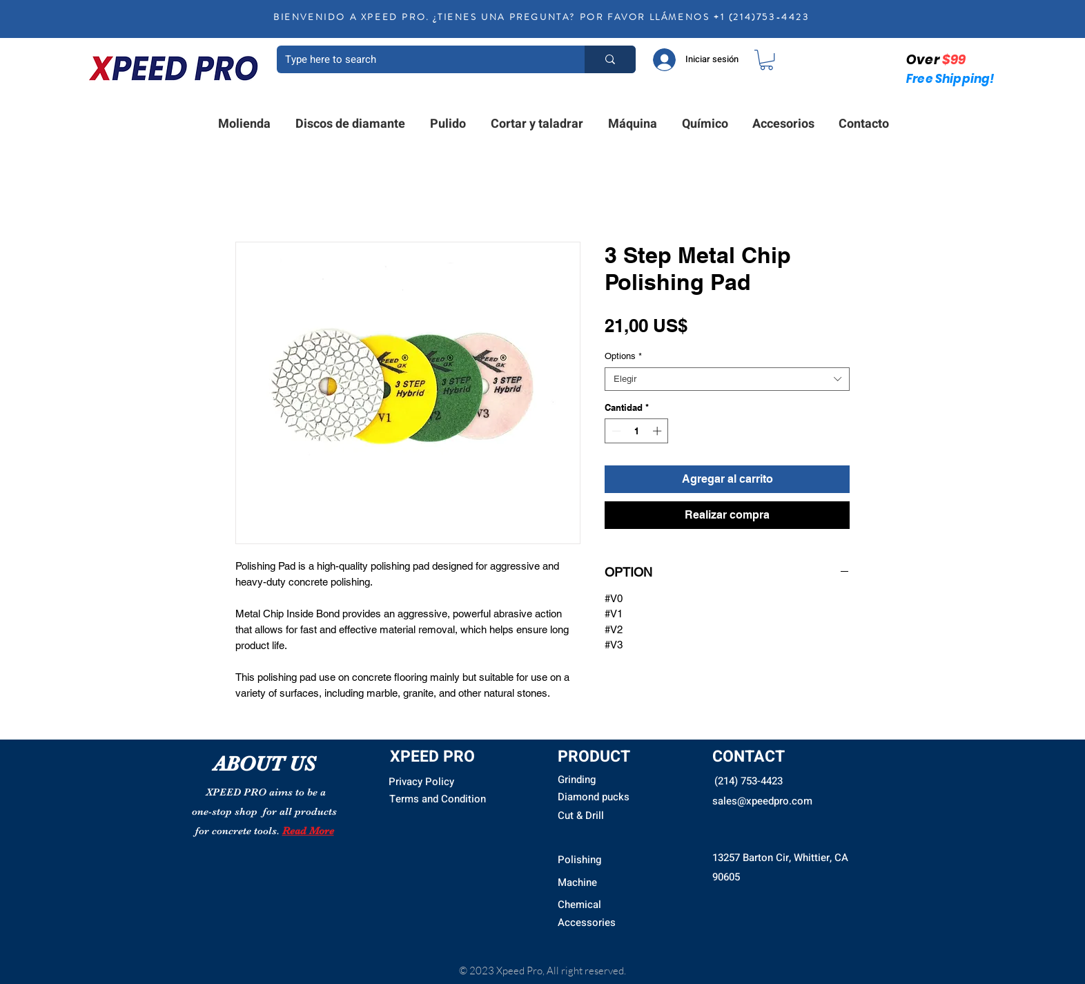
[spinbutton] (636, 431)
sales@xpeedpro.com (762, 801)
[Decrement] (615, 431)
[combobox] (727, 379)
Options (623, 356)
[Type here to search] (420, 59)
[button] (766, 60)
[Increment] (658, 431)
